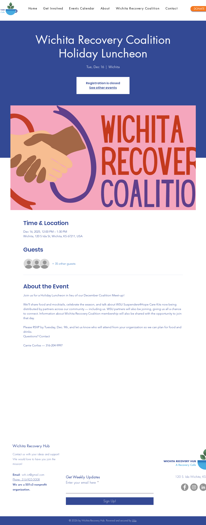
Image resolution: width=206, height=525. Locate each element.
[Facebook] (184, 487)
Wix (134, 520)
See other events (103, 88)
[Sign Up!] (110, 501)
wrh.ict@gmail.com (33, 475)
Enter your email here (81, 482)
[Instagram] (194, 487)
